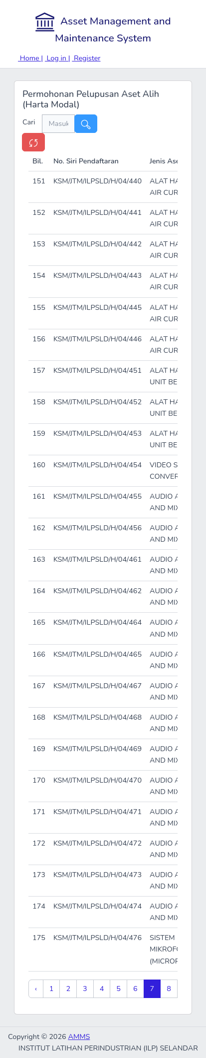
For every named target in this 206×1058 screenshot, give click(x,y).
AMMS (79, 1037)
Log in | (57, 58)
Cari (32, 122)
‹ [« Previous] (36, 989)
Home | (30, 58)
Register (86, 58)
